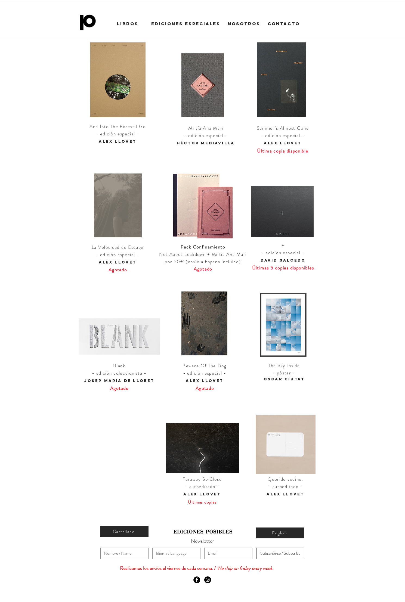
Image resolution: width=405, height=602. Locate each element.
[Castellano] (124, 531)
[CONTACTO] (283, 23)
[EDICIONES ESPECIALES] (186, 23)
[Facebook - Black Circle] (196, 579)
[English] (280, 532)
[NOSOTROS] (244, 23)
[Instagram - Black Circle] (207, 579)
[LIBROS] (128, 23)
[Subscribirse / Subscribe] (280, 553)
